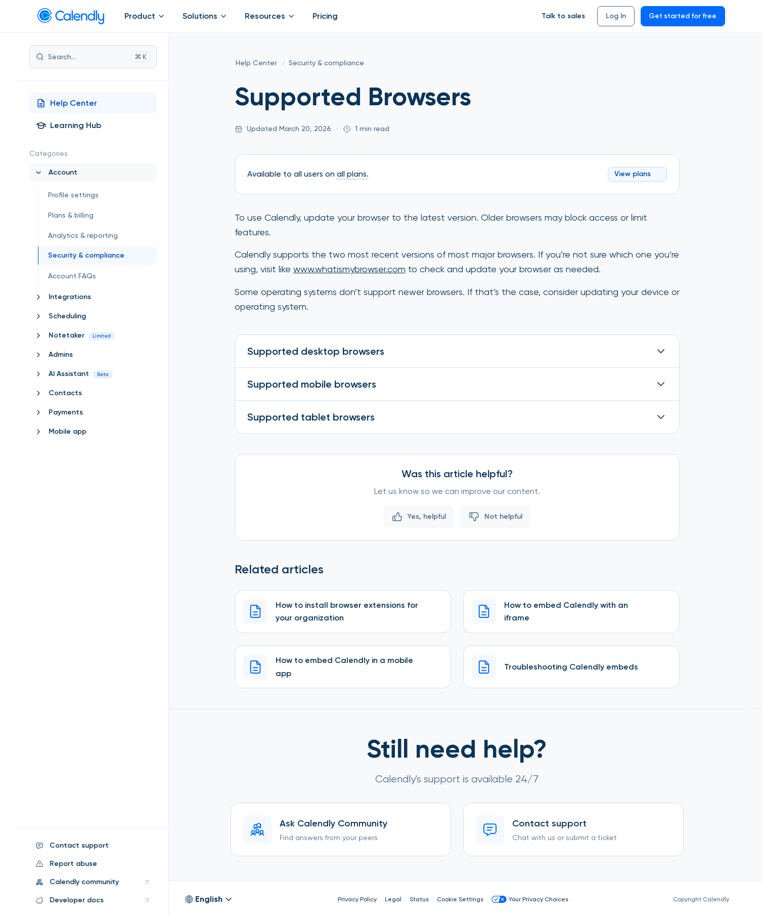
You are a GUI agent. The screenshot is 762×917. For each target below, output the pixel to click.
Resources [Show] (270, 16)
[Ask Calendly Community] (341, 829)
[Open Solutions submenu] (223, 16)
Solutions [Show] (206, 16)
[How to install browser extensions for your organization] (343, 611)
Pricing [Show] (325, 16)
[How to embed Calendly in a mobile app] (343, 666)
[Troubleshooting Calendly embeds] (571, 666)
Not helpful (495, 516)
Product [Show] (145, 16)
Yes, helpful (418, 516)
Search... (93, 57)
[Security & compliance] (326, 63)
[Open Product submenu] (161, 16)
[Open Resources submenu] (291, 16)
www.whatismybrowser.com (349, 268)
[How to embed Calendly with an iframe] (571, 611)
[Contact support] (573, 829)
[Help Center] (256, 63)
